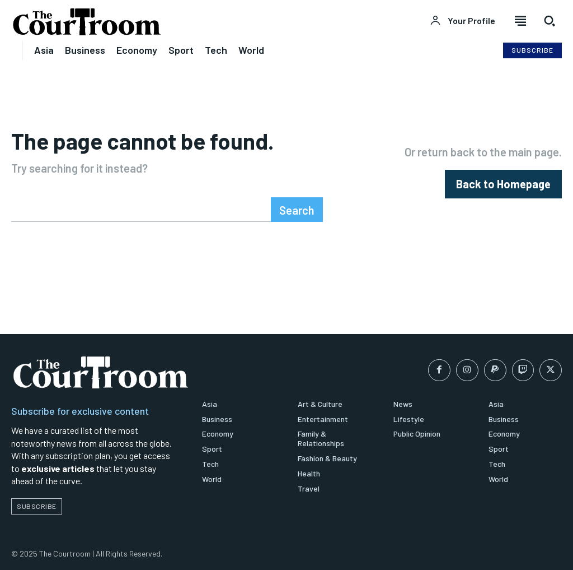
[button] (549, 20)
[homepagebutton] (503, 184)
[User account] (462, 21)
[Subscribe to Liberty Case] (532, 50)
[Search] (297, 209)
